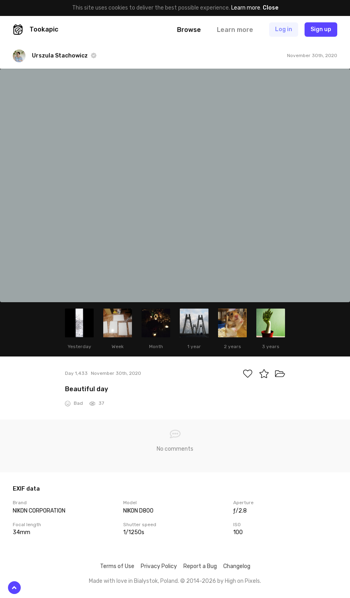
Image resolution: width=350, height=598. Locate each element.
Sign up (321, 29)
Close (270, 7)
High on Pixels (242, 581)
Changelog (236, 566)
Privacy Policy (159, 566)
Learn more (245, 7)
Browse (189, 30)
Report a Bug (200, 566)
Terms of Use (117, 566)
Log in (283, 29)
